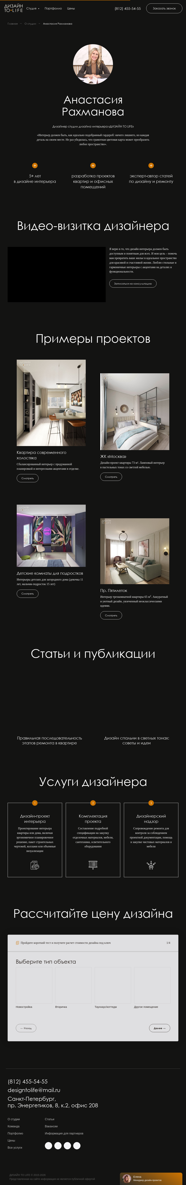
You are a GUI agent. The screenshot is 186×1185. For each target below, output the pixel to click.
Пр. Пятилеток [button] (113, 590)
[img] (48, 1145)
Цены (71, 8)
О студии (30, 23)
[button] (164, 8)
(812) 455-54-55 (128, 8)
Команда (13, 1126)
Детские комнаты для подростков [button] (50, 573)
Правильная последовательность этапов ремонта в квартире (49, 740)
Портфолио (53, 8)
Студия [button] (31, 8)
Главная (13, 23)
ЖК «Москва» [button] (113, 456)
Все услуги (15, 1147)
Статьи (49, 1119)
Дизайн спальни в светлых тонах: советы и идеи (136, 740)
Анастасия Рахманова (57, 23)
